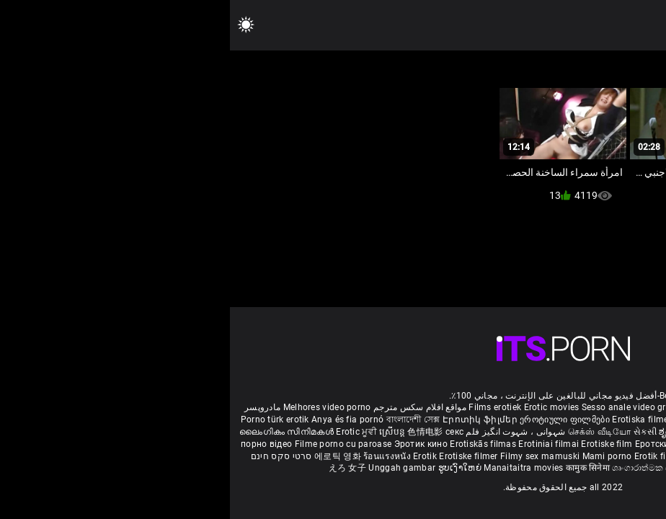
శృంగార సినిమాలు (580, 432)
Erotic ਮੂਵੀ (127, 432)
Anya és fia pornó (117, 419)
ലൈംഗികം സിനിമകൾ (57, 432)
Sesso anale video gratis (401, 407)
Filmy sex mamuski (310, 456)
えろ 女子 (118, 468)
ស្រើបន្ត (163, 432)
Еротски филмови (444, 444)
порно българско (560, 419)
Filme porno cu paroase (113, 444)
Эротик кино (192, 444)
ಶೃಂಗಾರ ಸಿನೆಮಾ (458, 432)
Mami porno (377, 456)
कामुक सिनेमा (359, 468)
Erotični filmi (629, 444)
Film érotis (490, 468)
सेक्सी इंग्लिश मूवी (516, 432)
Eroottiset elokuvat (483, 419)
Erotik (196, 456)
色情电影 (196, 432)
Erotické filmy (574, 444)
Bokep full (478, 456)
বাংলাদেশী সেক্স (183, 419)
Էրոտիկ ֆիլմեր (251, 419)
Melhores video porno (97, 407)
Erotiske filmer (239, 456)
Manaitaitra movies (295, 468)
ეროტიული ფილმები (336, 419)
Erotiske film (377, 444)
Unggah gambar (173, 468)
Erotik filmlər (431, 456)
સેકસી (415, 432)
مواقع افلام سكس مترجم (189, 407)
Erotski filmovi (514, 444)
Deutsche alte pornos (608, 407)
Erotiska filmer (413, 419)
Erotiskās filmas (254, 444)
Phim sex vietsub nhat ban (508, 407)
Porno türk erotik (45, 419)
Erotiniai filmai (319, 444)
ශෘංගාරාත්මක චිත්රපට (425, 468)
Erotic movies (323, 407)
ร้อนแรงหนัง (158, 456)
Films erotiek (265, 407)
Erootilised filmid (538, 456)
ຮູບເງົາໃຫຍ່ (231, 468)
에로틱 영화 (108, 456)
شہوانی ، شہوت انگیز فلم (284, 432)
